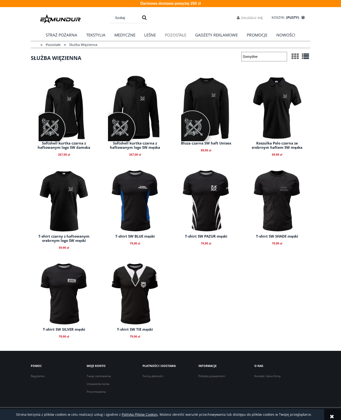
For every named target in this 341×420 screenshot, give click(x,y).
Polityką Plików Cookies (140, 414)
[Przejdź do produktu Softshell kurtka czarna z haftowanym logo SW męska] (135, 108)
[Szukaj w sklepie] (126, 18)
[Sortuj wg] (264, 56)
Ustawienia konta (98, 384)
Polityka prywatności (211, 376)
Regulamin (38, 376)
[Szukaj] (144, 17)
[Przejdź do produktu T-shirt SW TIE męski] (135, 294)
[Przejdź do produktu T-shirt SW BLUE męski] (135, 201)
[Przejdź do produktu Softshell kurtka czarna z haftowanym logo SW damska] (64, 108)
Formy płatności (153, 376)
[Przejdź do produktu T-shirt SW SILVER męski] (64, 294)
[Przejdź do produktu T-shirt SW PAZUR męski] (206, 201)
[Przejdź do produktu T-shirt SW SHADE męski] (277, 201)
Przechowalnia (96, 392)
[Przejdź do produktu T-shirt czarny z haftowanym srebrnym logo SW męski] (64, 201)
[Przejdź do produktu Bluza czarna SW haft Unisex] (206, 108)
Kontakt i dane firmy (267, 376)
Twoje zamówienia (99, 376)
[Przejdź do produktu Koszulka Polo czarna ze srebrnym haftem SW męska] (277, 108)
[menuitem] (61, 35)
